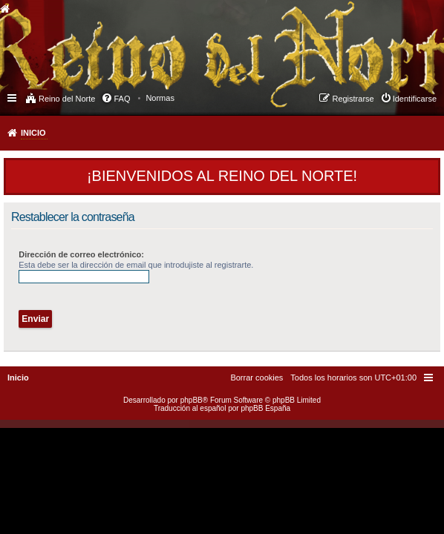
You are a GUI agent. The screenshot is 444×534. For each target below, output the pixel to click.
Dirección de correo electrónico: (81, 254)
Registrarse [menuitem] (352, 98)
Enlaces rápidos (13, 97)
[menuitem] (160, 98)
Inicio (33, 132)
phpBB (191, 400)
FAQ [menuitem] (122, 98)
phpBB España (265, 408)
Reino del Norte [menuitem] (67, 98)
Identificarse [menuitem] (415, 98)
